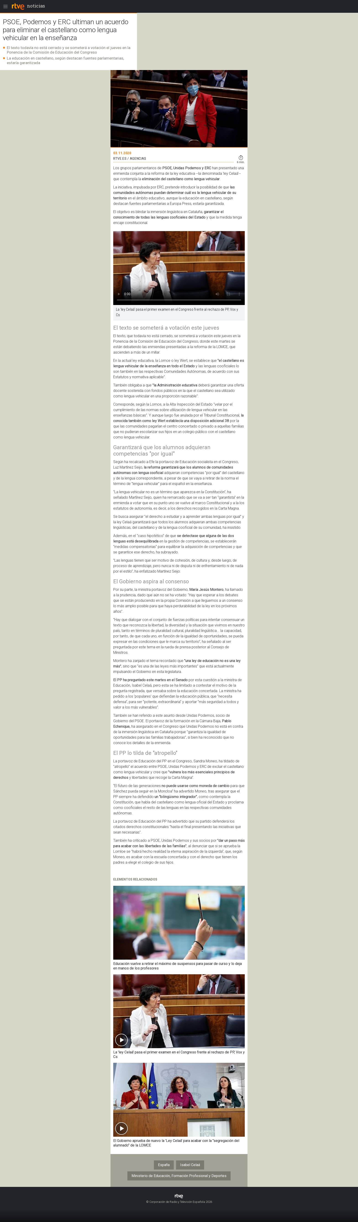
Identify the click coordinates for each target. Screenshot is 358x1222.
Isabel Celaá (190, 1165)
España (164, 1165)
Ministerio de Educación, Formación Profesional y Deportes (179, 1176)
